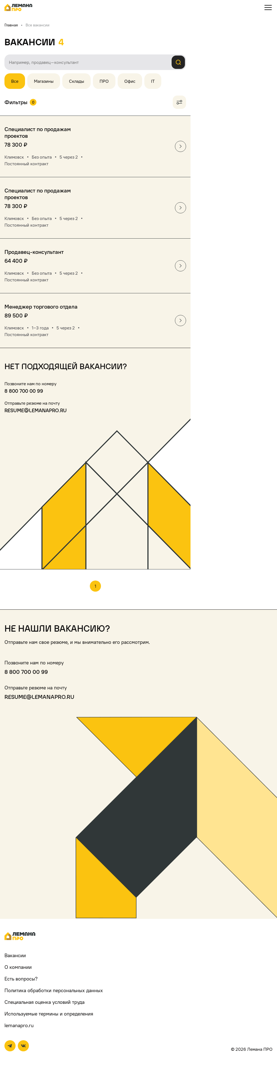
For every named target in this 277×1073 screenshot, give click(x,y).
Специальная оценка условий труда (44, 1002)
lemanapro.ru (19, 1025)
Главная (11, 24)
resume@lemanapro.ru (35, 410)
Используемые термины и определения (48, 1014)
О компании (18, 967)
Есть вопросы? (21, 979)
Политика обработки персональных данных (53, 990)
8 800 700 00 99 (23, 391)
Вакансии (15, 955)
